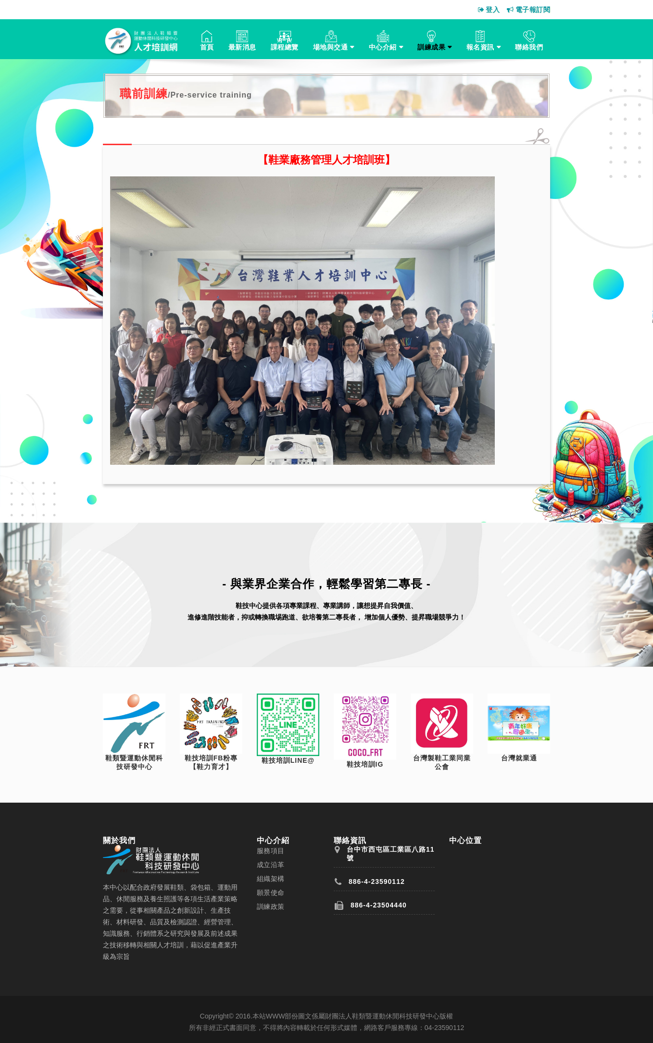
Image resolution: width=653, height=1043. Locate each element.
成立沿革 (271, 865)
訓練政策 (271, 906)
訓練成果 (431, 47)
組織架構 (271, 878)
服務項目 (271, 851)
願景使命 (271, 892)
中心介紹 (383, 47)
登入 (489, 9)
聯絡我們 (529, 47)
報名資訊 (480, 47)
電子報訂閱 (528, 9)
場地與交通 (330, 47)
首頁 (207, 47)
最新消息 (242, 47)
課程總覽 (285, 47)
